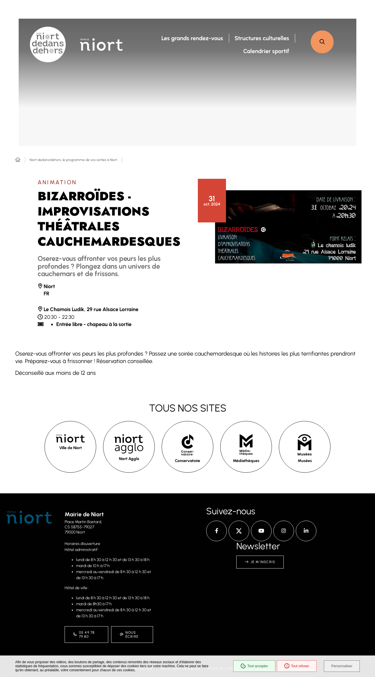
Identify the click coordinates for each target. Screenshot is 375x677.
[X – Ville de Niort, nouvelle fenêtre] (239, 531)
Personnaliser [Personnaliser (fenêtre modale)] (341, 666)
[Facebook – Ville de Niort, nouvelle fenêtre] (216, 531)
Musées (305, 460)
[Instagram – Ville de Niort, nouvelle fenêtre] (283, 531)
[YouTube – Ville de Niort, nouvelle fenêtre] (261, 531)
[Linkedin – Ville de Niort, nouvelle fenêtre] (306, 531)
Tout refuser (296, 666)
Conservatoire (187, 460)
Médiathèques (246, 460)
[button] (322, 41)
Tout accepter (254, 666)
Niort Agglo (129, 458)
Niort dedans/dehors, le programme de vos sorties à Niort (73, 160)
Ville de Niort (70, 447)
